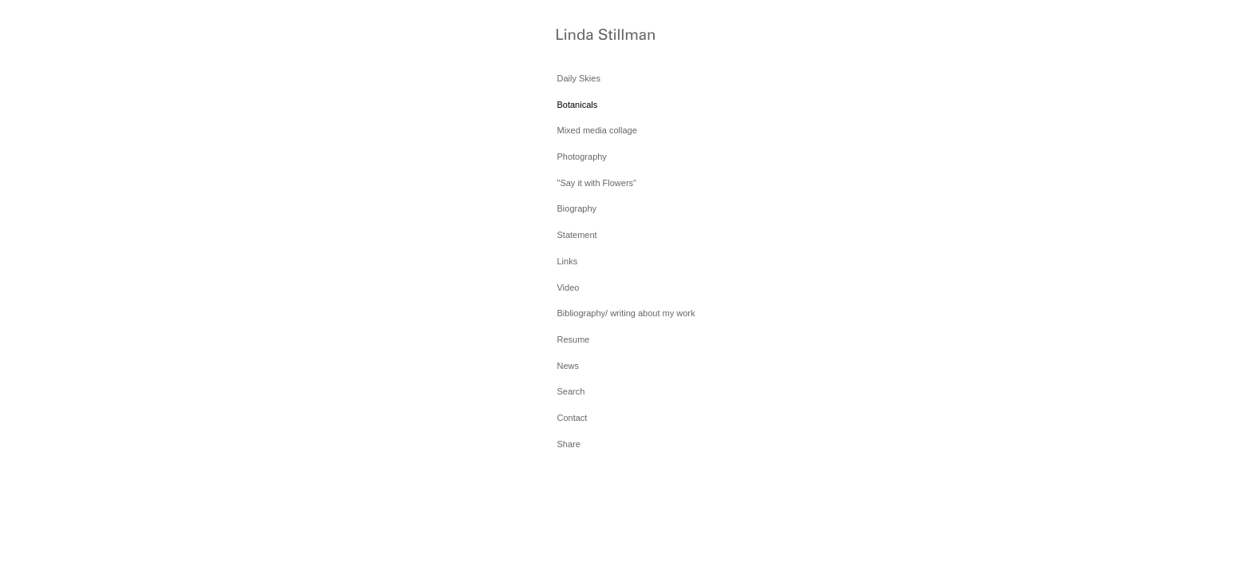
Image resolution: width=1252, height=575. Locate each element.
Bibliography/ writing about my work (626, 313)
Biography (576, 208)
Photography (581, 156)
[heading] (596, 35)
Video (568, 287)
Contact (572, 417)
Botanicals (577, 104)
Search (570, 391)
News (568, 366)
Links (567, 261)
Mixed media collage (596, 130)
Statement (576, 235)
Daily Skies (578, 78)
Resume (573, 339)
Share (568, 444)
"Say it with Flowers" (596, 183)
